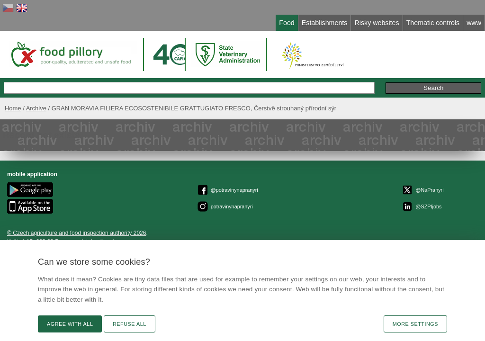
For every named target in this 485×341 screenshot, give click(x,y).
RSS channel (451, 212)
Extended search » (325, 77)
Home (26, 98)
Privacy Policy (200, 214)
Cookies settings (244, 214)
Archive (49, 98)
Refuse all (129, 324)
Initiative (451, 77)
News (461, 195)
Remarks (412, 77)
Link (463, 204)
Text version (453, 178)
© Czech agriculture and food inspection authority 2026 (252, 180)
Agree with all (70, 324)
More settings (415, 324)
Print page (455, 221)
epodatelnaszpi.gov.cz (276, 189)
